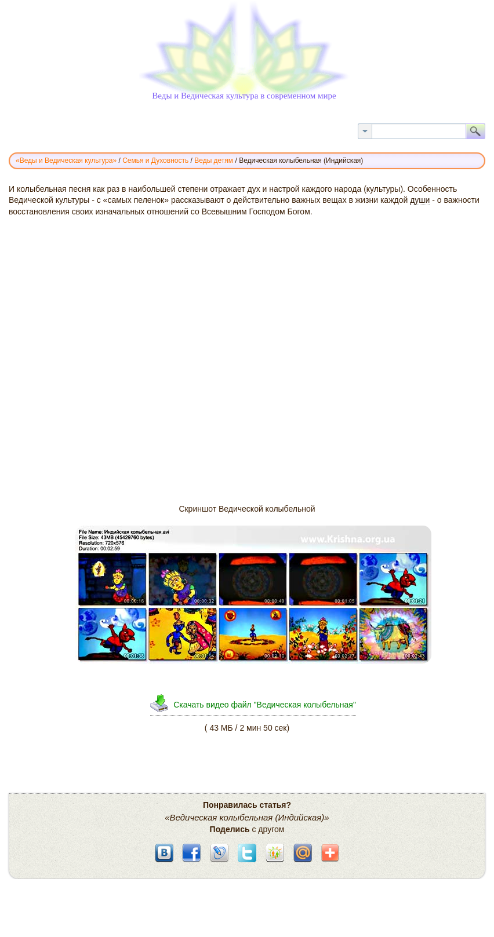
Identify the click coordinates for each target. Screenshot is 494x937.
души (420, 200)
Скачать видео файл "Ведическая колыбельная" (264, 704)
